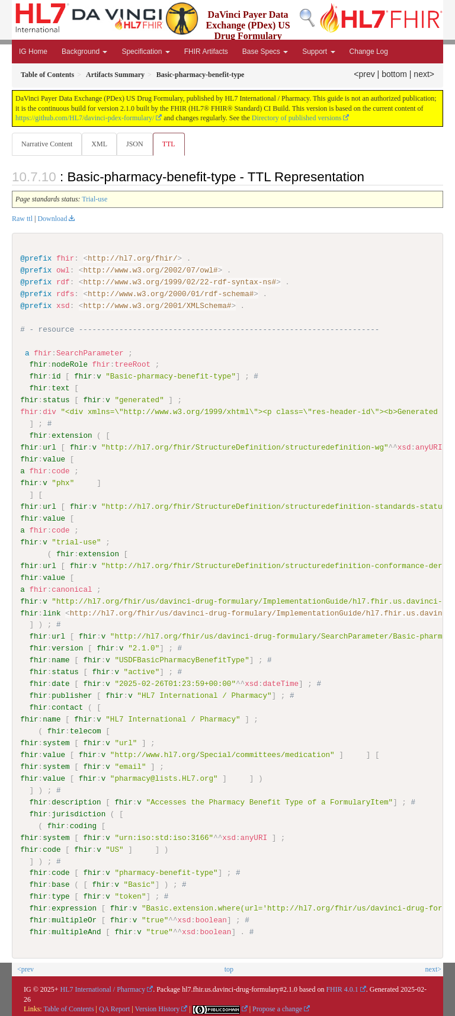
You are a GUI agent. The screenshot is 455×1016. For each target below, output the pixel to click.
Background (84, 51)
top (229, 968)
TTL (168, 144)
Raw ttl (22, 218)
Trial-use (94, 199)
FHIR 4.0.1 (342, 989)
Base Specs (265, 51)
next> (424, 74)
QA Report (114, 1009)
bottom (394, 74)
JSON (134, 144)
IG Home (33, 51)
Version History (157, 1009)
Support (318, 51)
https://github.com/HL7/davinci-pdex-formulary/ (84, 118)
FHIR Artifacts (206, 51)
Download (52, 218)
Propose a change (277, 1009)
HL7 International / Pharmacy (103, 989)
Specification (145, 51)
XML (99, 144)
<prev (364, 74)
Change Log (369, 51)
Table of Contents (68, 1009)
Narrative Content (46, 144)
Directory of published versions (297, 118)
